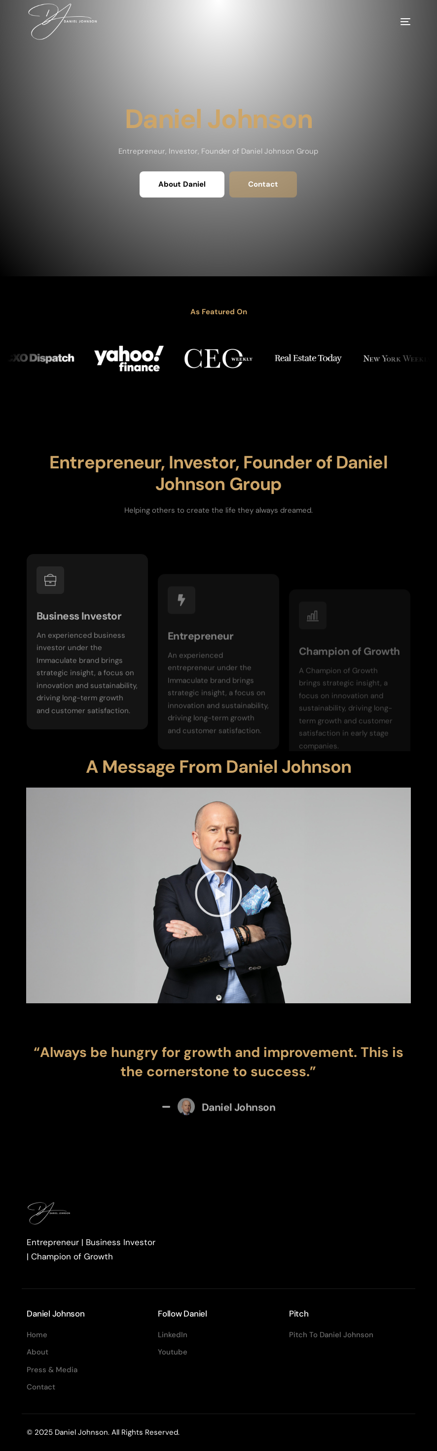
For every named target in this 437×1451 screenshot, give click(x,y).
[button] (218, 896)
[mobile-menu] (390, 21)
